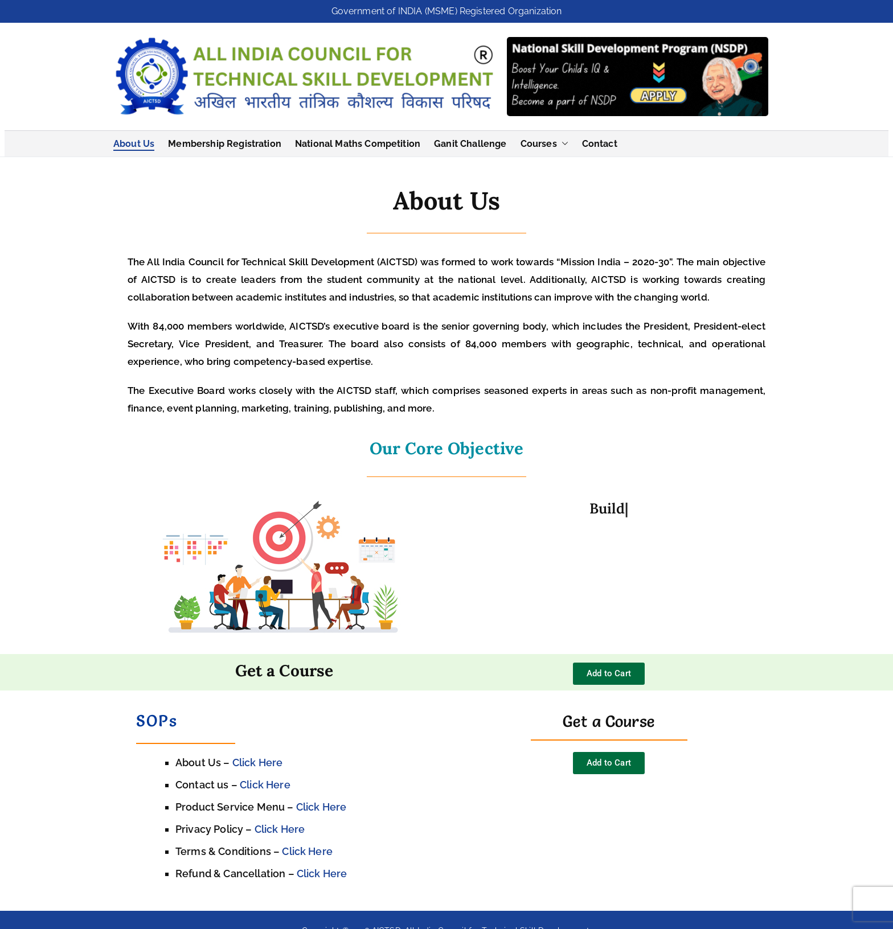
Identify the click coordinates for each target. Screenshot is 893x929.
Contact (599, 141)
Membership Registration (224, 141)
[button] (562, 141)
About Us (133, 141)
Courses (544, 141)
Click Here (257, 761)
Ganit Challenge (470, 141)
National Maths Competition (357, 141)
